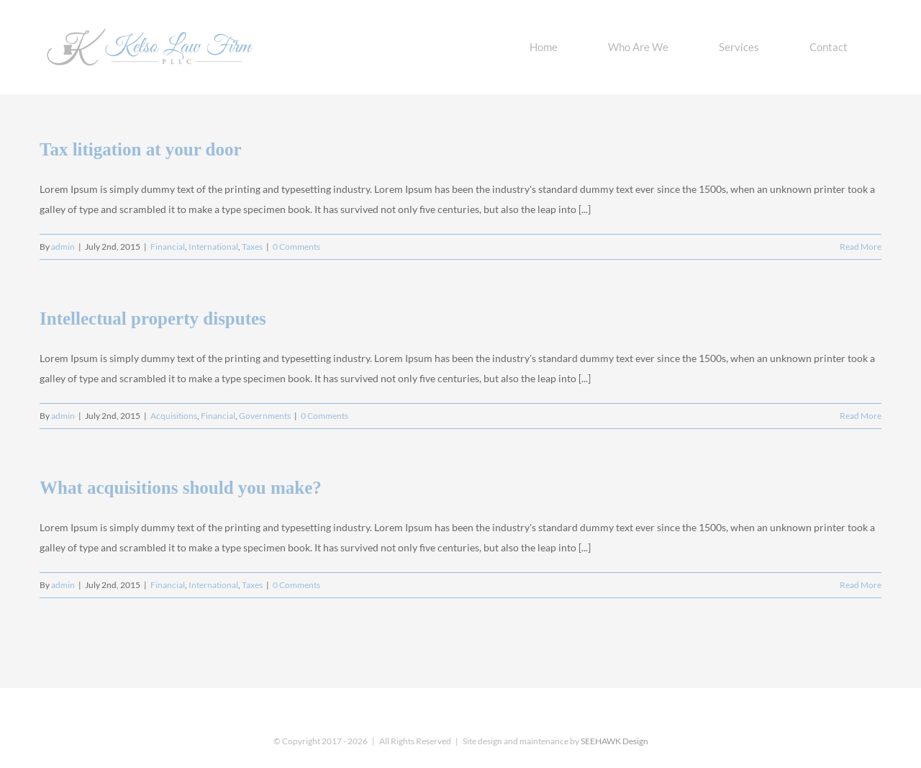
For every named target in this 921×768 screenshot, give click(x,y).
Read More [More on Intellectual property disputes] (860, 415)
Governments (265, 415)
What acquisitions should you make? (181, 487)
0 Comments (296, 246)
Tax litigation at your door (141, 149)
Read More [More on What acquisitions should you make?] (860, 584)
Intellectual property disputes (153, 318)
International (213, 246)
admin (63, 246)
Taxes (252, 246)
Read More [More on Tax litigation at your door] (860, 246)
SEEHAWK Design (614, 741)
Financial (167, 246)
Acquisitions (173, 415)
